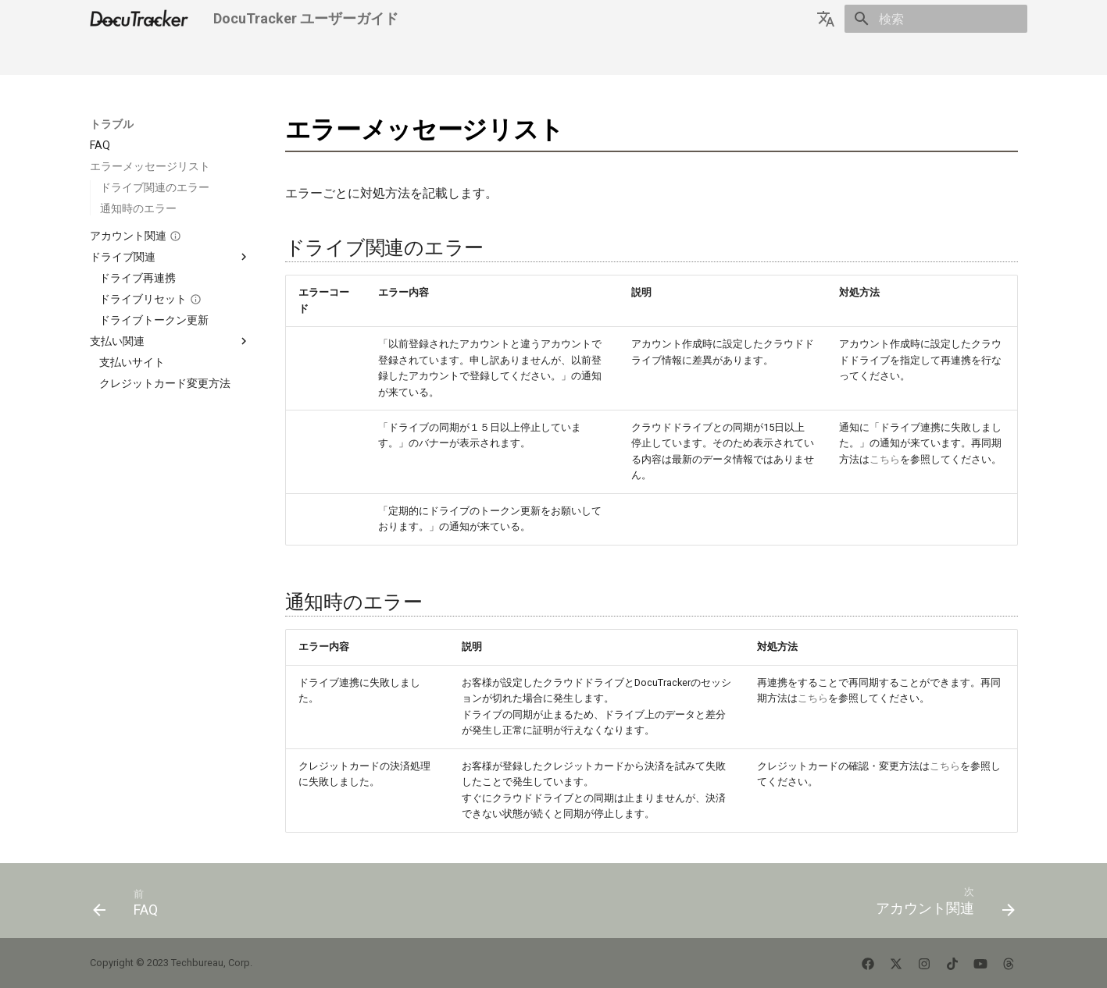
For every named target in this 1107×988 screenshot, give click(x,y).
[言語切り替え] (825, 18)
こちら (885, 459)
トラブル (307, 57)
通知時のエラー (138, 208)
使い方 (250, 57)
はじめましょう (176, 57)
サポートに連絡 (459, 57)
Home (105, 57)
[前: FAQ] (130, 905)
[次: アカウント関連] (940, 905)
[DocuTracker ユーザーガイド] (139, 18)
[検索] (936, 19)
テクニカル (375, 57)
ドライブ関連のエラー (154, 187)
